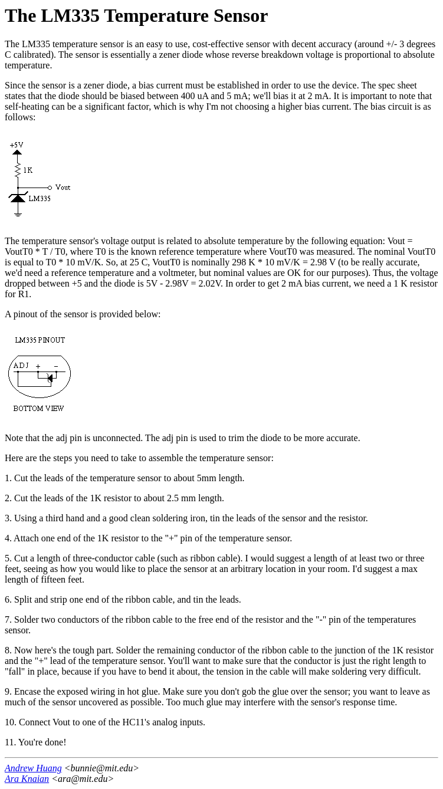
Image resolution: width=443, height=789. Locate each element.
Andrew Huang (33, 768)
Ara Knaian (27, 779)
